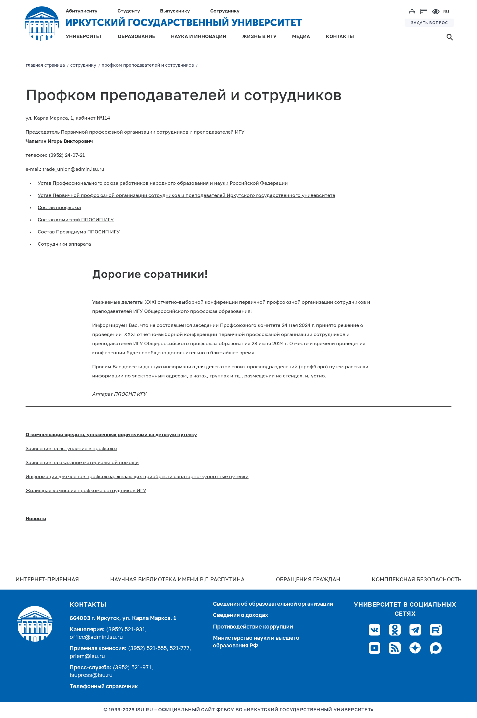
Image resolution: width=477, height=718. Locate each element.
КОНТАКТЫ (340, 36)
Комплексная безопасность (416, 580)
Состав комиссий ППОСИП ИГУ (76, 220)
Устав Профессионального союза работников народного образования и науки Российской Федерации (163, 183)
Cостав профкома (59, 207)
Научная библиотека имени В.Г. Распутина (177, 580)
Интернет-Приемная (47, 580)
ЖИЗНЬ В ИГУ (259, 36)
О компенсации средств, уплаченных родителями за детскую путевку (111, 435)
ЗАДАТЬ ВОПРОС (429, 22)
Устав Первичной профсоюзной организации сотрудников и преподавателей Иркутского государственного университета (186, 195)
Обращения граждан (308, 580)
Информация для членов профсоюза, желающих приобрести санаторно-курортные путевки (137, 477)
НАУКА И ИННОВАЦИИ (198, 36)
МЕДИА (301, 36)
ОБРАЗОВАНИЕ (136, 36)
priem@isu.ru (87, 656)
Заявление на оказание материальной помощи (82, 463)
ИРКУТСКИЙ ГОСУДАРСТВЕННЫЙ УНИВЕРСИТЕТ (183, 22)
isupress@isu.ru (91, 675)
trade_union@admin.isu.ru (73, 169)
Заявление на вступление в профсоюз (71, 449)
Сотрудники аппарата (64, 244)
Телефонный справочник (104, 686)
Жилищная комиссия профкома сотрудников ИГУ (86, 491)
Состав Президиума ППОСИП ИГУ (79, 232)
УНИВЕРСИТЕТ (84, 36)
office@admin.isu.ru (96, 637)
